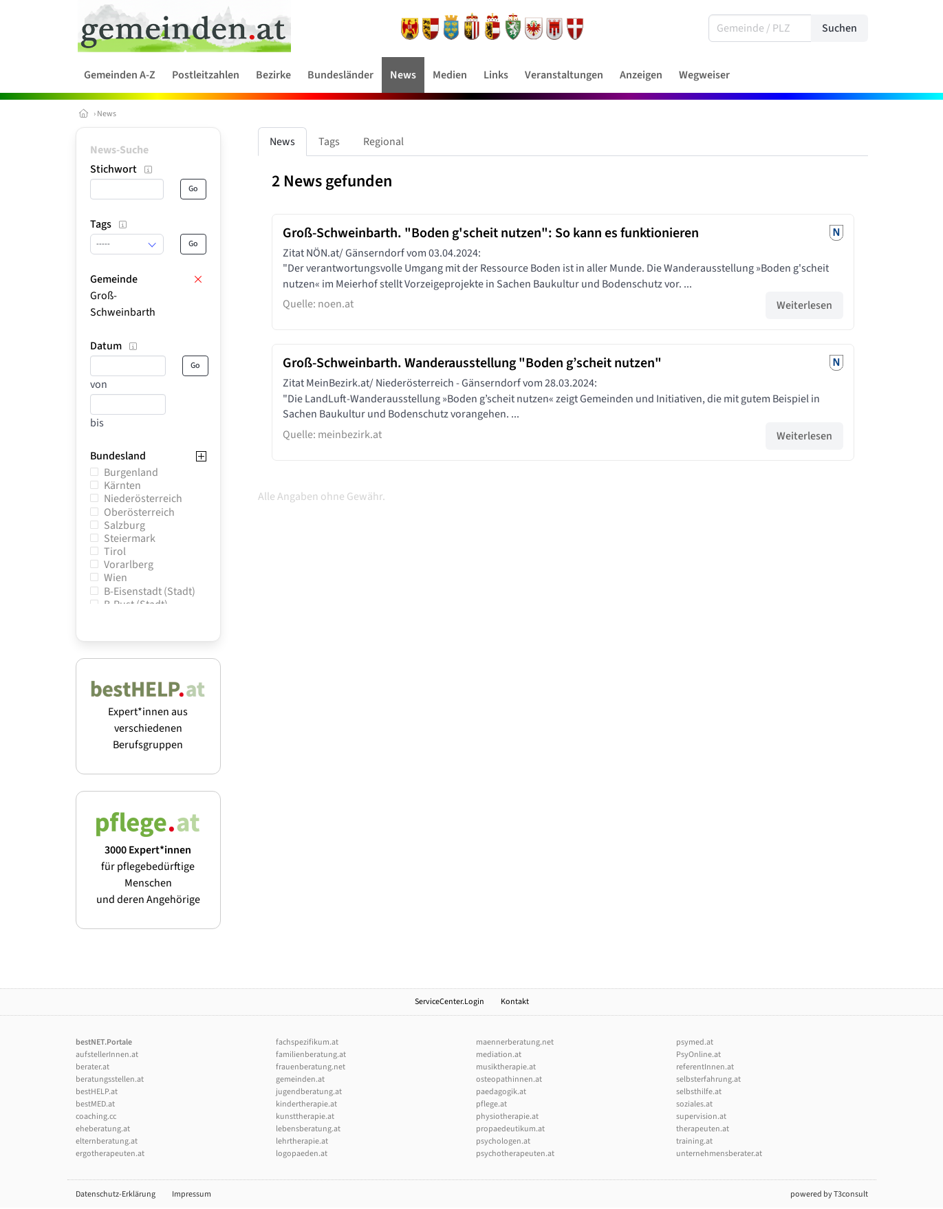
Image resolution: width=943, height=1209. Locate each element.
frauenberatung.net (310, 1067)
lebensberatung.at (308, 1129)
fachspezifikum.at (307, 1042)
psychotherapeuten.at (515, 1153)
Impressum (191, 1194)
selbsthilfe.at (699, 1092)
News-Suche (119, 149)
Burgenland (131, 472)
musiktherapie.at (506, 1067)
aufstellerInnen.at (107, 1054)
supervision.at (701, 1116)
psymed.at (694, 1042)
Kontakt (515, 1002)
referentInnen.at (705, 1067)
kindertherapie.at (306, 1104)
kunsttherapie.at (305, 1116)
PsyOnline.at (698, 1054)
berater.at (92, 1067)
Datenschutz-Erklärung (115, 1194)
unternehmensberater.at (719, 1153)
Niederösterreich (143, 498)
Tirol (115, 551)
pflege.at (491, 1104)
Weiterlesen (804, 305)
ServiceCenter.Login (449, 1002)
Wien (115, 577)
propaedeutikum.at (510, 1129)
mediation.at (498, 1054)
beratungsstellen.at (110, 1079)
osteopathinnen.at (509, 1079)
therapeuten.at (702, 1129)
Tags (329, 141)
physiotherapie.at (507, 1116)
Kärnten (122, 485)
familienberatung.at (311, 1054)
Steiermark (129, 538)
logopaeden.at (301, 1153)
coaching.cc (96, 1116)
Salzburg (124, 525)
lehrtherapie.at (302, 1141)
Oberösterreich (139, 512)
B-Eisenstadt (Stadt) (149, 591)
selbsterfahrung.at (708, 1079)
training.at (694, 1141)
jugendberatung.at (309, 1092)
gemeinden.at (300, 1079)
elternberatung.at (107, 1141)
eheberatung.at (103, 1129)
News (106, 114)
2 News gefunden (332, 181)
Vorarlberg (128, 564)
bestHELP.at (97, 1092)
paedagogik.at (501, 1092)
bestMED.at (95, 1104)
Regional (383, 141)
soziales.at (694, 1104)
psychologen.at (503, 1141)
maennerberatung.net (515, 1042)
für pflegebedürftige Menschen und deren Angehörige (148, 866)
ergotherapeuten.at (110, 1153)
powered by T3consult (829, 1194)
